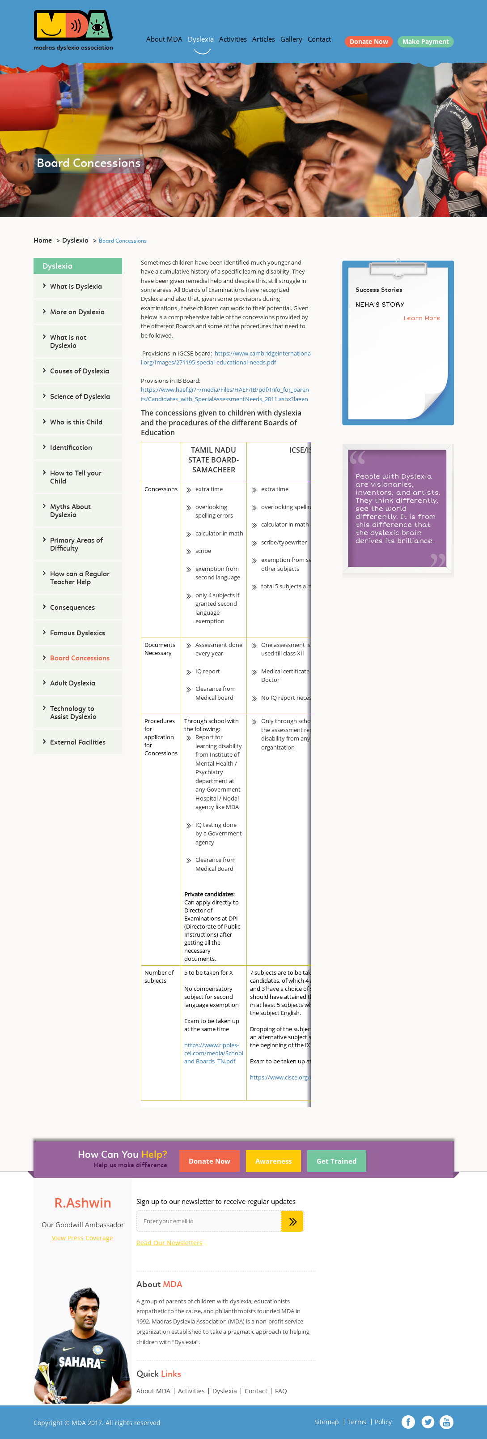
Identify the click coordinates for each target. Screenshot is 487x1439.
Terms (356, 1422)
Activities (233, 38)
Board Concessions (80, 658)
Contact (319, 38)
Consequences (72, 608)
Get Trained (337, 1160)
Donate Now (369, 41)
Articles (263, 38)
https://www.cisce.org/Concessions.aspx (303, 1077)
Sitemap (326, 1422)
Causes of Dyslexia (79, 371)
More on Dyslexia (77, 312)
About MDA (164, 38)
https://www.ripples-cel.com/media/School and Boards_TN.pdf (213, 1053)
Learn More (422, 318)
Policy (383, 1422)
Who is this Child (76, 422)
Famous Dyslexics (77, 633)
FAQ (281, 1391)
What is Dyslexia (76, 287)
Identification (71, 448)
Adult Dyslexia (72, 683)
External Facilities (78, 742)
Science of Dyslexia (80, 397)
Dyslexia (201, 38)
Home (43, 240)
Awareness (273, 1160)
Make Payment (425, 41)
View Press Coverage (82, 1238)
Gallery (291, 38)
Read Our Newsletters (169, 1243)
